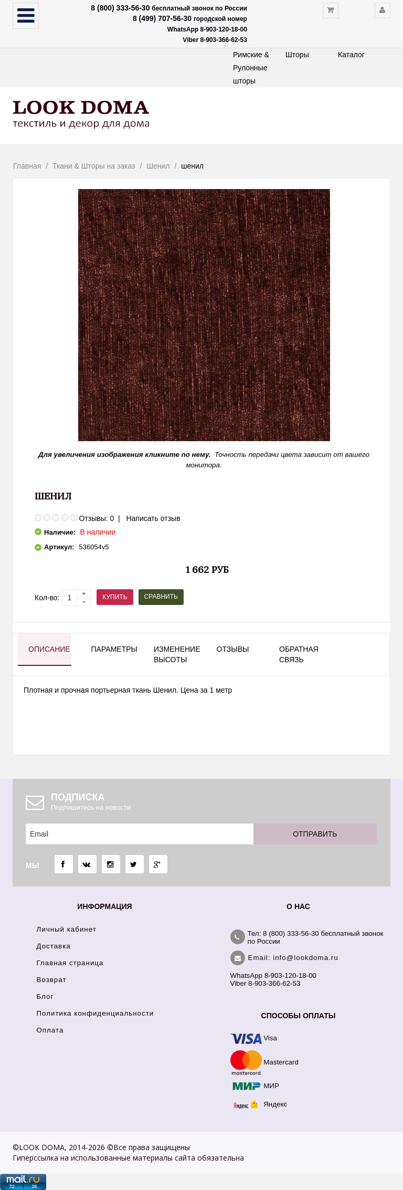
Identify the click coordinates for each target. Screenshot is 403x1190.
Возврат (52, 980)
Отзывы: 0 (96, 518)
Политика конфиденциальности (95, 1013)
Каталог (351, 54)
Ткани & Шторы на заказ (93, 166)
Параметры (112, 649)
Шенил (157, 166)
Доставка (54, 946)
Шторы (297, 54)
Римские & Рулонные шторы (251, 67)
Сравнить (161, 596)
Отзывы (233, 649)
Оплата (50, 1030)
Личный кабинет (67, 929)
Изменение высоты (175, 654)
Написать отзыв (153, 518)
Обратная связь (299, 654)
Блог (45, 996)
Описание (49, 649)
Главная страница (70, 963)
